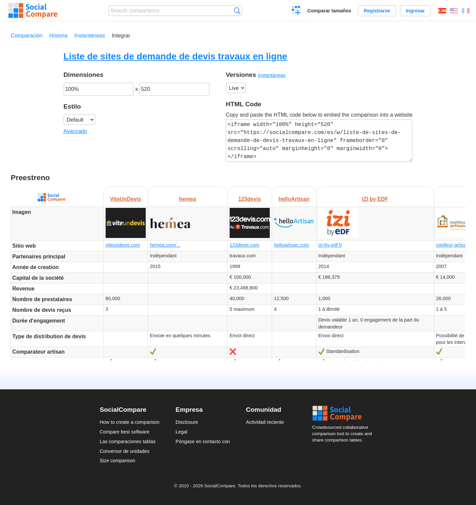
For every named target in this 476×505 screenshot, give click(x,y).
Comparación (26, 35)
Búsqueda (237, 10)
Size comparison (117, 460)
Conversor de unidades (124, 451)
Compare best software (124, 431)
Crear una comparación (296, 11)
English (454, 10)
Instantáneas (89, 35)
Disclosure (186, 422)
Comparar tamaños (329, 10)
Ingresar (415, 10)
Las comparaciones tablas (127, 441)
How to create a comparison (129, 422)
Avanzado (75, 131)
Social (344, 413)
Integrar (121, 35)
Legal (181, 431)
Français (466, 10)
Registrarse (377, 10)
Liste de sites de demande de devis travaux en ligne (175, 56)
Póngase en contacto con (202, 441)
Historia (58, 35)
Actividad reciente (265, 422)
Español (442, 10)
